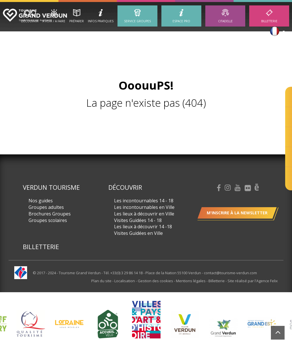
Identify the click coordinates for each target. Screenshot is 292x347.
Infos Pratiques (100, 21)
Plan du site (101, 280)
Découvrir (29, 21)
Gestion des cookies (156, 280)
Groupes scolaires (48, 220)
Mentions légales (191, 280)
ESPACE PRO (181, 21)
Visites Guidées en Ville (138, 233)
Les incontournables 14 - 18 (143, 200)
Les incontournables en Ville (144, 207)
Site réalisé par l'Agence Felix (253, 280)
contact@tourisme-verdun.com (230, 272)
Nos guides (41, 200)
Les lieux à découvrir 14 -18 (143, 226)
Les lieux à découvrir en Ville (144, 214)
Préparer (76, 21)
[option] (31, 324)
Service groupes (137, 21)
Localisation (125, 280)
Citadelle (225, 21)
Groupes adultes (46, 207)
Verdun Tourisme (51, 187)
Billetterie (269, 21)
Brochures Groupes (50, 214)
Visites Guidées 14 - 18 (138, 220)
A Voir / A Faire (53, 21)
